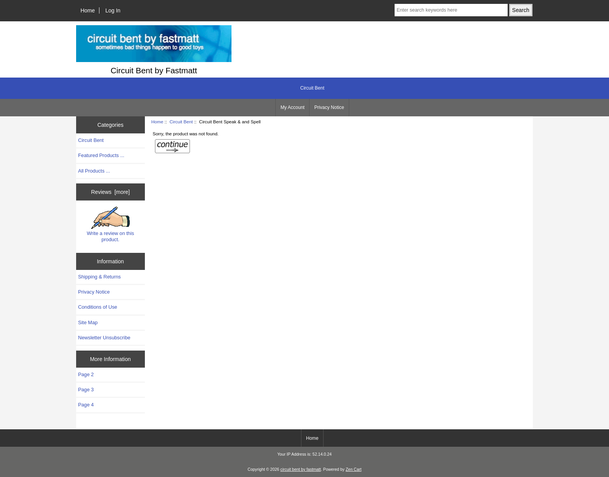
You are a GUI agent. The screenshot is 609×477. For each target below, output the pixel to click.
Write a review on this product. (110, 224)
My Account (292, 107)
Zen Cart (354, 469)
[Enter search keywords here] (451, 10)
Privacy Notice (329, 107)
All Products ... (94, 171)
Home (87, 10)
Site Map (87, 322)
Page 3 (86, 389)
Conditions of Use (97, 307)
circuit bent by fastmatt (300, 469)
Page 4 (86, 405)
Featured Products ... (101, 155)
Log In (112, 10)
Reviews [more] (110, 192)
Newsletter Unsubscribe (104, 337)
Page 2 (86, 374)
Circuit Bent (181, 121)
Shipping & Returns (99, 277)
